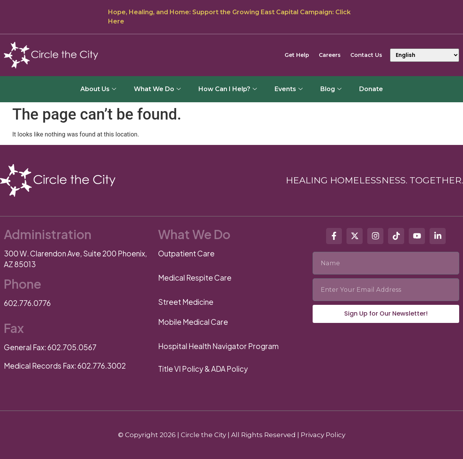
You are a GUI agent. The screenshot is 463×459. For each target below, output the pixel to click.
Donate (371, 89)
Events (289, 89)
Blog (330, 89)
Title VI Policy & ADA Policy (203, 368)
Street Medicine (185, 301)
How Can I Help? (227, 89)
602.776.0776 (27, 303)
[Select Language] (424, 55)
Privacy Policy (323, 435)
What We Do (157, 89)
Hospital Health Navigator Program (218, 346)
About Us (98, 89)
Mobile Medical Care (193, 321)
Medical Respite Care (195, 277)
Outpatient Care (186, 253)
